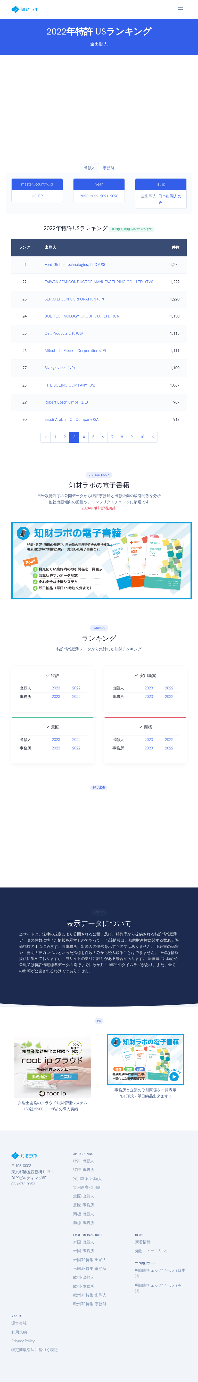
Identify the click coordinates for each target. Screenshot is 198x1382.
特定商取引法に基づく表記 (34, 1349)
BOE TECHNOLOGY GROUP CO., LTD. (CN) (82, 316)
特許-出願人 (83, 1161)
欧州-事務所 (83, 1286)
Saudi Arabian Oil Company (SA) (72, 419)
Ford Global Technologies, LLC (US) (75, 264)
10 (142, 437)
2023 (84, 196)
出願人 (89, 167)
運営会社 (19, 1323)
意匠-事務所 (83, 1205)
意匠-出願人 (83, 1196)
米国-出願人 (83, 1242)
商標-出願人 (83, 1214)
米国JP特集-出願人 (89, 1260)
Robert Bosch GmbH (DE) (66, 402)
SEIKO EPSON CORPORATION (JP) (74, 299)
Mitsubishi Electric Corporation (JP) (75, 350)
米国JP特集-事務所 (89, 1268)
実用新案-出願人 (87, 1178)
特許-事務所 (83, 1169)
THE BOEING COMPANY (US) (70, 385)
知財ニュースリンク (152, 1251)
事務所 (108, 167)
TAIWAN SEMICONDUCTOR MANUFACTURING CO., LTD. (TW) (99, 282)
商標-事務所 (83, 1222)
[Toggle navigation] (180, 9)
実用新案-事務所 (87, 1187)
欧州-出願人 (83, 1277)
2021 (104, 196)
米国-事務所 (83, 1251)
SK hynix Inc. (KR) (60, 368)
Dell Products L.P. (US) (64, 333)
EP (40, 196)
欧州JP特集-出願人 (89, 1295)
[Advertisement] (99, 109)
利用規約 (19, 1332)
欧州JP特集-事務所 (89, 1304)
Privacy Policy (23, 1341)
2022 (76, 695)
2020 (114, 196)
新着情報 (143, 1242)
